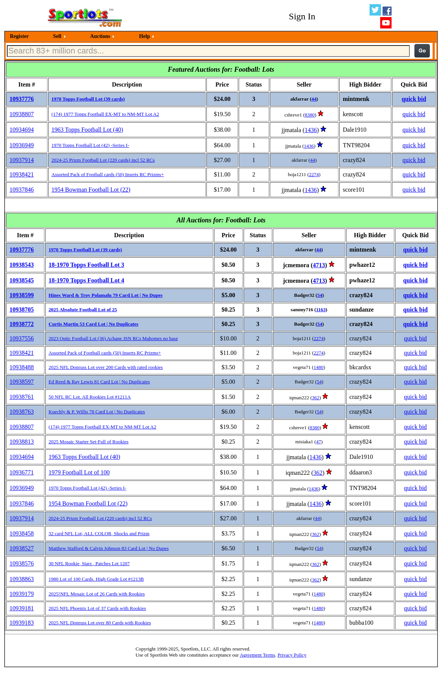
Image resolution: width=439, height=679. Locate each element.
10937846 (21, 189)
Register (19, 36)
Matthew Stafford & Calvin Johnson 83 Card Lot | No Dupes (109, 548)
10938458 (21, 533)
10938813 (21, 441)
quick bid (414, 99)
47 (318, 441)
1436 (311, 130)
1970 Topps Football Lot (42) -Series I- (90, 145)
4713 (319, 265)
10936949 (21, 145)
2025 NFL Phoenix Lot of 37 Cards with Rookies (97, 608)
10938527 (21, 548)
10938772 (21, 324)
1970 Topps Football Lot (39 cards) (88, 99)
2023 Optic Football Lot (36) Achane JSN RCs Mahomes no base (113, 338)
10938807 (21, 114)
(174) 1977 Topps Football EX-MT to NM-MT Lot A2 (105, 114)
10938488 (21, 367)
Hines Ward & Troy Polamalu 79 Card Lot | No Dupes (105, 295)
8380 (310, 115)
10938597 (21, 381)
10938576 (21, 563)
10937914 (21, 160)
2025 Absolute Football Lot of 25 (83, 309)
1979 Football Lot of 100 (79, 472)
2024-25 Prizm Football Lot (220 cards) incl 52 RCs (103, 160)
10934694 (21, 129)
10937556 (21, 338)
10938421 (21, 174)
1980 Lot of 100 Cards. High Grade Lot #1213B (96, 579)
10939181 (21, 608)
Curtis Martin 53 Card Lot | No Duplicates (93, 324)
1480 (318, 367)
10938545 (21, 280)
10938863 (21, 579)
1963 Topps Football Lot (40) (87, 129)
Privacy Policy (291, 655)
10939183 (21, 622)
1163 (321, 309)
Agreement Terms (257, 655)
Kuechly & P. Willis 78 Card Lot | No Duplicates (97, 411)
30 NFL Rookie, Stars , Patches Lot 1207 (89, 563)
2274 (314, 174)
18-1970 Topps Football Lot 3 (86, 265)
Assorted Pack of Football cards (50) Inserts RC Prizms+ (108, 174)
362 (315, 397)
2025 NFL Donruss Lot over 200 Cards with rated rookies (106, 367)
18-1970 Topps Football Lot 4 (86, 280)
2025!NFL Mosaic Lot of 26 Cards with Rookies (97, 594)
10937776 (21, 99)
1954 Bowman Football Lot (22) (91, 189)
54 (319, 295)
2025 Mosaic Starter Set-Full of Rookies (89, 441)
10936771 (21, 472)
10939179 (21, 594)
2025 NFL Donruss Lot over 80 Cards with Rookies (100, 622)
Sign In (302, 16)
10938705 (21, 309)
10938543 (21, 265)
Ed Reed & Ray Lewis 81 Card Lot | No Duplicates (99, 381)
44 (314, 99)
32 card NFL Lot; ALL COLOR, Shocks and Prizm (99, 533)
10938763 (21, 411)
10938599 (21, 295)
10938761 (21, 397)
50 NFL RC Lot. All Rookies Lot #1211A (90, 397)
